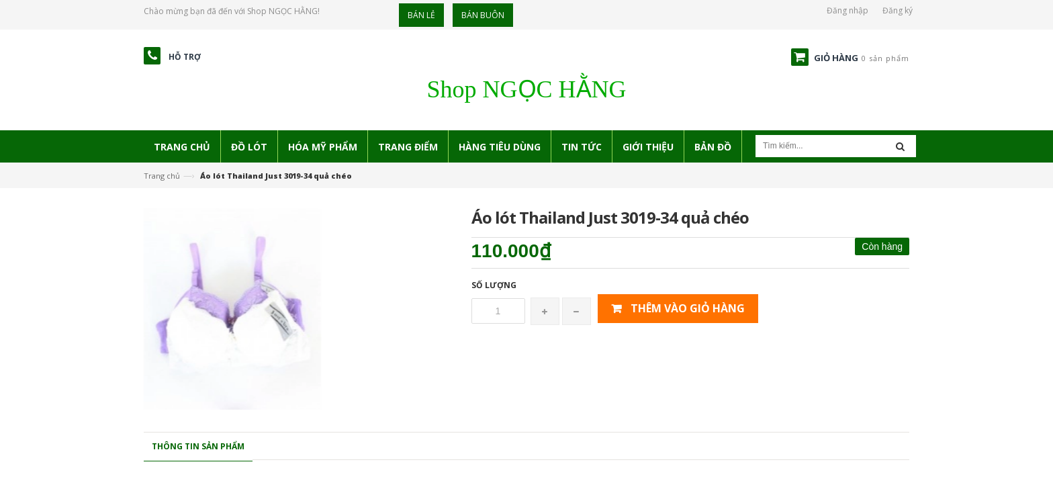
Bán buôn (482, 15)
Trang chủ (162, 176)
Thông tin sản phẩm (198, 446)
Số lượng (493, 285)
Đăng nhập (847, 10)
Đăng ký (897, 10)
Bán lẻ (421, 15)
